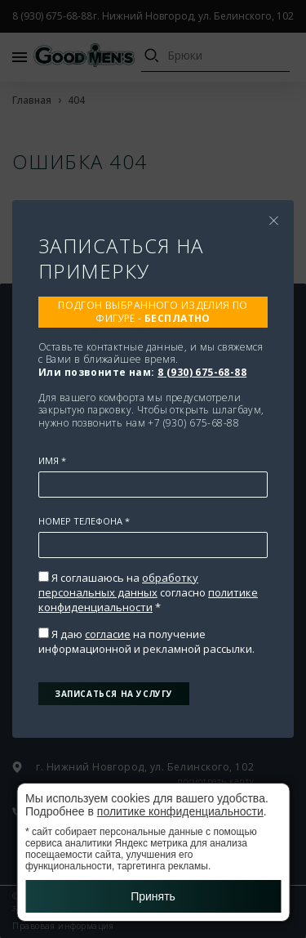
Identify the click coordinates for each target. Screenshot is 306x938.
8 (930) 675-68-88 (201, 372)
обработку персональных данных (118, 585)
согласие (108, 634)
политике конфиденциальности (148, 599)
